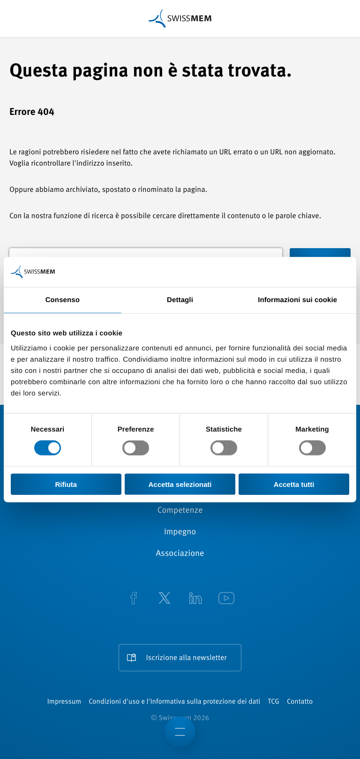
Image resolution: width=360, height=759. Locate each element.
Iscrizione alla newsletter (186, 658)
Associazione (180, 554)
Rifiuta (66, 484)
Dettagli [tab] (180, 300)
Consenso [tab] (62, 300)
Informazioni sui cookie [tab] (297, 300)
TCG (273, 702)
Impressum (64, 702)
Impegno (180, 532)
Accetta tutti (294, 484)
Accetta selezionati (179, 484)
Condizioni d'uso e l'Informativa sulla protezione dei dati (174, 702)
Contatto (300, 702)
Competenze (180, 511)
